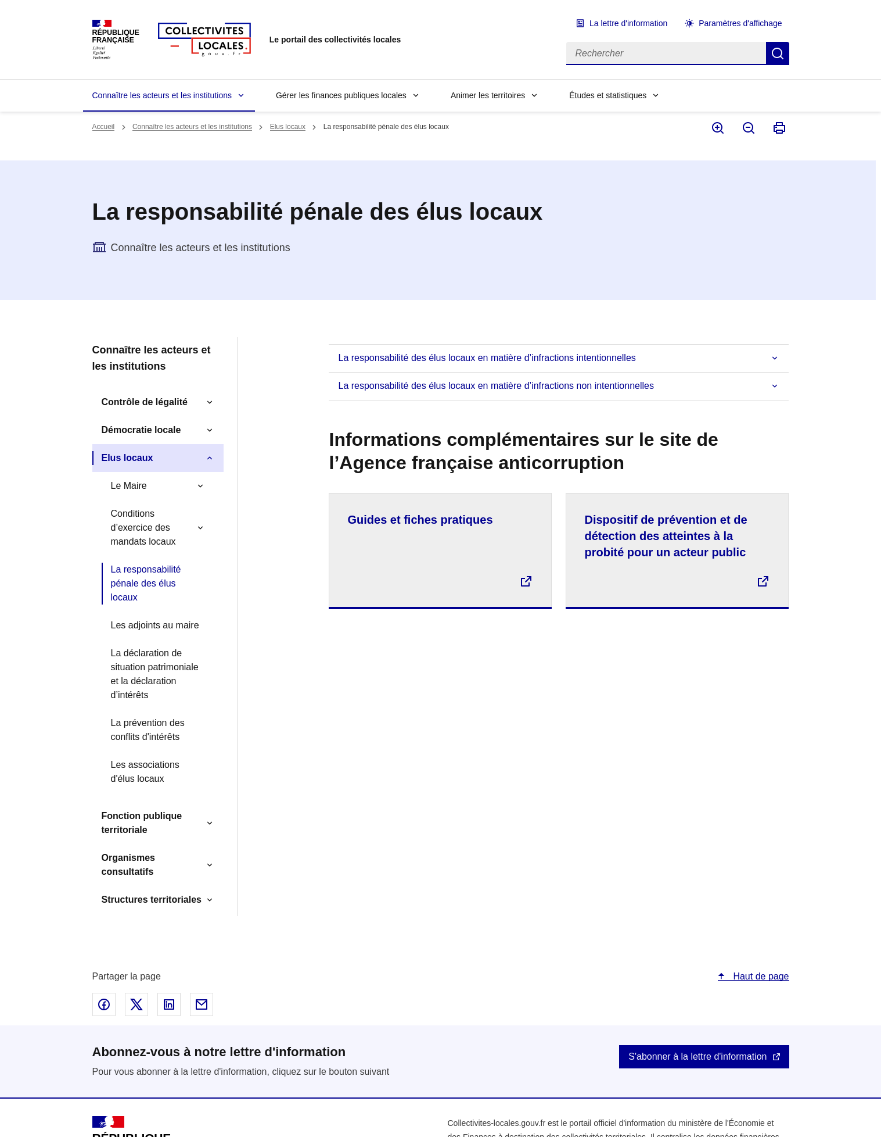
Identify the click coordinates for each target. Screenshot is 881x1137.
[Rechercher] (666, 53)
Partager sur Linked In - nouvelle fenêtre (169, 1004)
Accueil (103, 127)
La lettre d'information (628, 23)
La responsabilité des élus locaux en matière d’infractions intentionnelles (486, 358)
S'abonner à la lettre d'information (697, 1056)
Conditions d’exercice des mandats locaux (143, 527)
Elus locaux (287, 127)
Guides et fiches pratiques (419, 519)
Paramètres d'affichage (740, 23)
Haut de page (760, 976)
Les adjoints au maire (155, 625)
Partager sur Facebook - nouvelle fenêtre (104, 1004)
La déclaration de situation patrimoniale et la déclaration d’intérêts (155, 674)
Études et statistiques (607, 95)
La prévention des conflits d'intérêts (148, 730)
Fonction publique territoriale (142, 823)
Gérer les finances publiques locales (341, 95)
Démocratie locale (141, 430)
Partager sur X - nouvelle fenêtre (136, 1004)
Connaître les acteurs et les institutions (162, 95)
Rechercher (777, 53)
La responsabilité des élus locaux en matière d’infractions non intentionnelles (495, 386)
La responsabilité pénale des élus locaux (146, 583)
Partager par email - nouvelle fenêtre (201, 1004)
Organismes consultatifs (128, 865)
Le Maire (129, 486)
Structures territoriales (152, 899)
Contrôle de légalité (145, 402)
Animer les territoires (488, 95)
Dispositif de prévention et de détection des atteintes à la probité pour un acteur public (665, 536)
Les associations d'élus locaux (145, 772)
